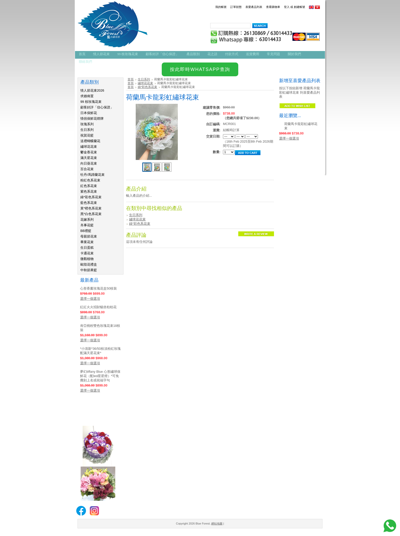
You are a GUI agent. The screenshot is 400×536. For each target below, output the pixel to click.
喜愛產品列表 (253, 6)
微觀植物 (87, 259)
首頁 (131, 79)
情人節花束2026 (92, 90)
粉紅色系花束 (90, 180)
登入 (287, 6)
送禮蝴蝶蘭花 (90, 141)
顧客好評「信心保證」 (97, 107)
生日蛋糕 (87, 248)
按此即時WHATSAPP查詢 (200, 69)
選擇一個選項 (90, 299)
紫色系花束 (88, 191)
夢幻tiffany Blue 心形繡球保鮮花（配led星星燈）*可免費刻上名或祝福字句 (100, 376)
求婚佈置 (87, 96)
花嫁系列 (87, 219)
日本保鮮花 (88, 113)
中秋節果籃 (88, 270)
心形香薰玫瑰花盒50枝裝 (98, 288)
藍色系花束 (88, 203)
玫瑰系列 (87, 124)
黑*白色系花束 (91, 214)
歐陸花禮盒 (88, 264)
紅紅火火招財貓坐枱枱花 (98, 307)
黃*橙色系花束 (91, 208)
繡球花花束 (88, 146)
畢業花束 (87, 242)
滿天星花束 (88, 158)
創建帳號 (299, 6)
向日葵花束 (88, 163)
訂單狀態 (236, 6)
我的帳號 (221, 6)
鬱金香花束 (88, 152)
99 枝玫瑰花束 (91, 102)
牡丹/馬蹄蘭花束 (92, 175)
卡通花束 (87, 253)
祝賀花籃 (87, 135)
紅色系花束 (88, 186)
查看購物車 (273, 6)
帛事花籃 (87, 225)
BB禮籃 (85, 231)
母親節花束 (88, 236)
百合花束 (87, 169)
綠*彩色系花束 (91, 197)
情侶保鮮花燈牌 (92, 118)
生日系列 (87, 130)
